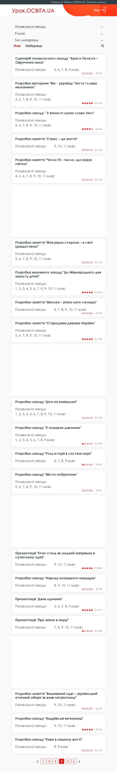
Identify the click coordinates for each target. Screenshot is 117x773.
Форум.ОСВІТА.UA (75, 2)
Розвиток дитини (96, 2)
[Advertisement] (58, 210)
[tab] (58, 27)
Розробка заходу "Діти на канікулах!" (46, 402)
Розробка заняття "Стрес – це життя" (46, 139)
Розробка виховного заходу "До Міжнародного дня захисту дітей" (58, 274)
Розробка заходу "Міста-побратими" (46, 474)
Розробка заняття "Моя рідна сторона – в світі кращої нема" (54, 244)
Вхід (100, 10)
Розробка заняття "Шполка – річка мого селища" (56, 302)
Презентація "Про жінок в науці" (41, 620)
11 (41, 99)
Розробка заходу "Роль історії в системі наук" (53, 453)
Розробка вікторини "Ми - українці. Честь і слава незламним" (56, 85)
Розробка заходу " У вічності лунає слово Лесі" (54, 113)
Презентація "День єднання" (38, 599)
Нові (17, 46)
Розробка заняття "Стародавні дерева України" (55, 323)
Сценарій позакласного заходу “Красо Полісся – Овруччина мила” (56, 60)
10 (35, 99)
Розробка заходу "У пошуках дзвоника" (48, 428)
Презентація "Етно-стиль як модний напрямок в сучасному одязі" (55, 555)
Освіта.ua (57, 2)
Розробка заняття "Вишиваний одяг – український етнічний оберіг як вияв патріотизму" (56, 696)
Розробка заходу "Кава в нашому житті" (48, 739)
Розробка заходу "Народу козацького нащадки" (55, 578)
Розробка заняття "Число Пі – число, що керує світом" (53, 162)
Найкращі (33, 46)
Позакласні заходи (30, 70)
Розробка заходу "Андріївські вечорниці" (49, 718)
